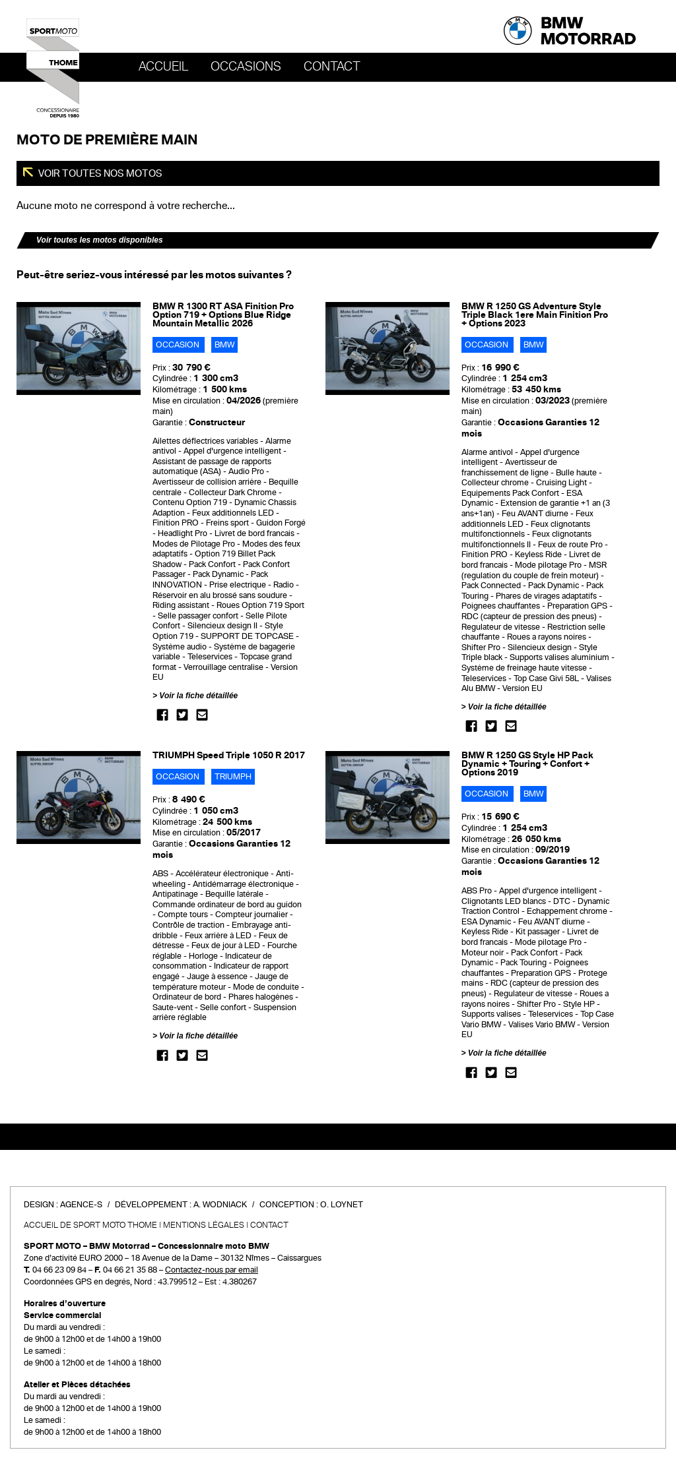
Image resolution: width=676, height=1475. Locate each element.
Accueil (163, 67)
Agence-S (81, 1204)
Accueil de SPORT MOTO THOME (90, 1225)
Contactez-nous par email (211, 1270)
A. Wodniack (220, 1204)
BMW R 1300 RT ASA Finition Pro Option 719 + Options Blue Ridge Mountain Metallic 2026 (223, 314)
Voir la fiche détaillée (198, 695)
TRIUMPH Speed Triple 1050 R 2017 (228, 755)
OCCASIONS (246, 67)
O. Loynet (341, 1204)
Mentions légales (203, 1225)
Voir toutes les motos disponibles (99, 240)
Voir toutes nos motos (99, 173)
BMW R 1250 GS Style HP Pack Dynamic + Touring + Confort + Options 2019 (527, 763)
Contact (332, 67)
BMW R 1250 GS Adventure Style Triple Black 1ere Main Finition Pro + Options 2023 (534, 314)
